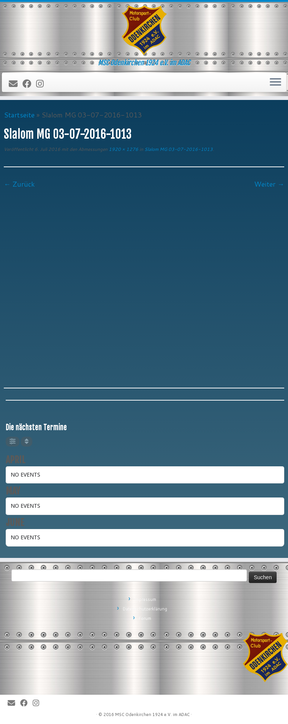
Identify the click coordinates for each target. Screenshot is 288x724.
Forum (145, 618)
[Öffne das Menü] (275, 82)
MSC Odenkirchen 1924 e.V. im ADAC (152, 714)
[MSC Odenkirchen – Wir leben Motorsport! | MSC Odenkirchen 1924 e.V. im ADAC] (144, 30)
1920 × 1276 (123, 149)
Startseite (19, 115)
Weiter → (269, 184)
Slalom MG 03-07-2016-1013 (178, 149)
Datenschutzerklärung (145, 609)
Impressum (145, 599)
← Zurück (19, 184)
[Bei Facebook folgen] (29, 84)
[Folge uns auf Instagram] (42, 84)
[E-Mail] (15, 84)
